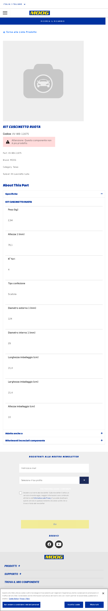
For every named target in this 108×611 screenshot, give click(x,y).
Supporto (13, 574)
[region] (54, 600)
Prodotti (12, 566)
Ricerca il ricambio (54, 21)
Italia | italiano (12, 4)
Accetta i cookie (74, 605)
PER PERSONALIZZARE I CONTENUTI (55, 489)
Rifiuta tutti (94, 605)
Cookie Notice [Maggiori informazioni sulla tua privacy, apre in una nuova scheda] (14, 599)
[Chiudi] (103, 593)
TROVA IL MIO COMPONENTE (21, 582)
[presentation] (44, 512)
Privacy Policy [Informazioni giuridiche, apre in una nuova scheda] (25, 599)
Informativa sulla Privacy (42, 498)
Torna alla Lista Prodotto (21, 32)
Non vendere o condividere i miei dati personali (21, 605)
